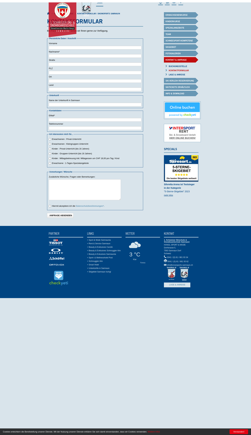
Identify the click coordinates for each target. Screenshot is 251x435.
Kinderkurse (84, 114)
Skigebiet (173, 114)
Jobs (99, 2)
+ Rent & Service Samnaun (98, 359)
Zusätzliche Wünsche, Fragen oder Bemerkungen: (72, 292)
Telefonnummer (56, 239)
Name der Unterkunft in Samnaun (64, 216)
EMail (52, 230)
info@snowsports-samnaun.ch (180, 381)
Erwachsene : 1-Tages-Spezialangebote (70, 279)
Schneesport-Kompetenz (147, 114)
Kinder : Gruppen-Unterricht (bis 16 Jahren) (72, 269)
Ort (50, 192)
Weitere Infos (154, 432)
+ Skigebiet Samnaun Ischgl (99, 387)
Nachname (54, 167)
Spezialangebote (107, 114)
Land (51, 200)
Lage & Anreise (177, 400)
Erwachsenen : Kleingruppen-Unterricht (70, 259)
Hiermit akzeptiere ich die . (78, 321)
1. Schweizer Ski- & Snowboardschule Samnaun (48, 129)
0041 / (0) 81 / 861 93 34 (177, 373)
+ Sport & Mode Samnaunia (99, 356)
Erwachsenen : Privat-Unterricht (66, 254)
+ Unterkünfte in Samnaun (98, 384)
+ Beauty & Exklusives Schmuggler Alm (104, 366)
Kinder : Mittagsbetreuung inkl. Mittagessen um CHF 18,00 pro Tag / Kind (85, 274)
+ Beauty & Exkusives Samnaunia (101, 370)
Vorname (53, 159)
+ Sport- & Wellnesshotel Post (100, 373)
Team (125, 114)
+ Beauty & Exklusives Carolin (100, 363)
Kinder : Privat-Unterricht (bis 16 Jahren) (70, 264)
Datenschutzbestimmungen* (90, 321)
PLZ (51, 184)
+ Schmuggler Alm (95, 377)
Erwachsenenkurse (59, 114)
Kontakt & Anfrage (63, 129)
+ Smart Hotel (93, 380)
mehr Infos (168, 311)
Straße (52, 175)
